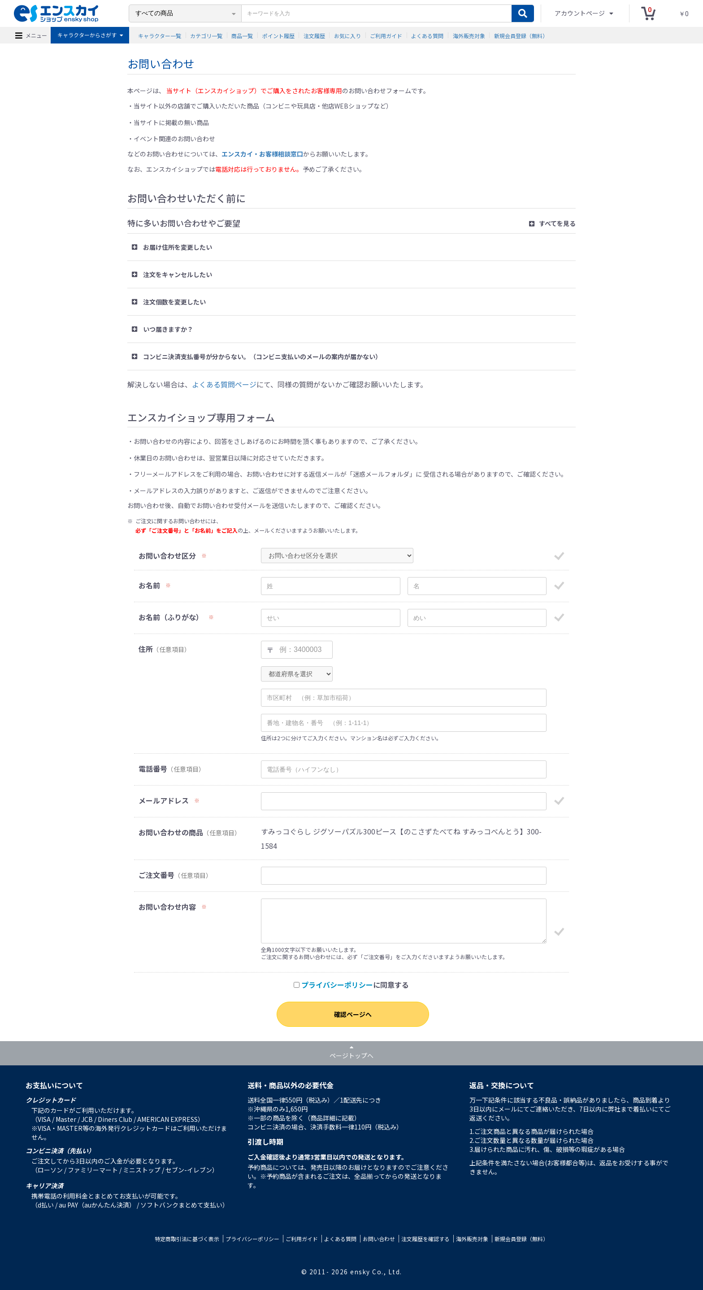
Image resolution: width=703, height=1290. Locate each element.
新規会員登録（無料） (521, 35)
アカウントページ (580, 13)
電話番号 (153, 769)
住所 (146, 649)
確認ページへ (353, 1014)
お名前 (149, 585)
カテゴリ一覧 (206, 35)
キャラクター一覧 (159, 35)
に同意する (351, 985)
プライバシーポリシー (337, 984)
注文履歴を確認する (425, 1238)
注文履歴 (314, 35)
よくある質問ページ (224, 384)
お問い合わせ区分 (167, 556)
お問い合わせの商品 (171, 832)
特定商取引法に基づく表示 (187, 1238)
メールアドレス (164, 800)
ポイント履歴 (278, 35)
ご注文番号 (156, 875)
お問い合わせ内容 (167, 907)
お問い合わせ (379, 1238)
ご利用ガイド (386, 35)
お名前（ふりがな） (171, 617)
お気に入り (347, 35)
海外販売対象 (469, 35)
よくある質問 (427, 35)
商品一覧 (242, 35)
